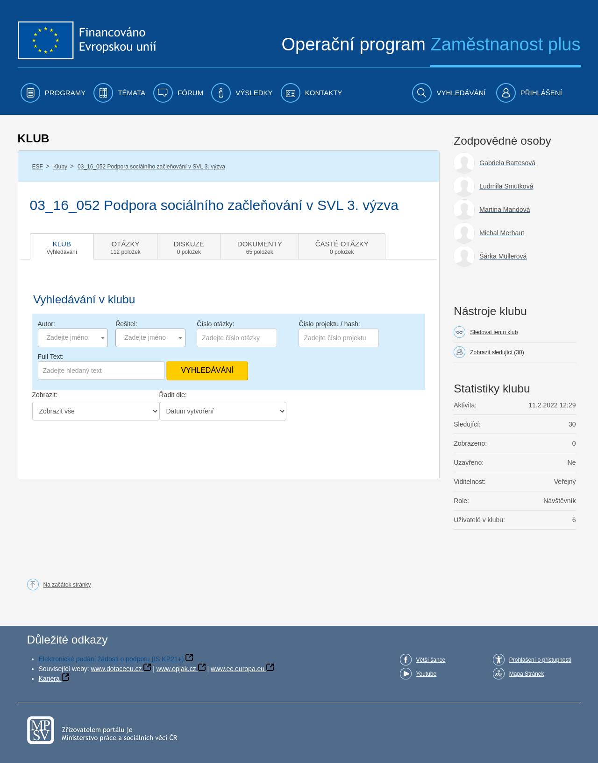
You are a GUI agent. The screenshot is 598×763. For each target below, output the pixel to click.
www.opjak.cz (176, 668)
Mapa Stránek (526, 674)
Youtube (426, 674)
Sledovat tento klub (494, 332)
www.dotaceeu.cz (116, 668)
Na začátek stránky (67, 584)
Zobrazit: (44, 395)
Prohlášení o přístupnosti (540, 660)
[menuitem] (53, 92)
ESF (37, 166)
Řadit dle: (173, 395)
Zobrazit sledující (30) (497, 352)
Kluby (60, 166)
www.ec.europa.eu (237, 668)
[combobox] (73, 338)
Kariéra (49, 678)
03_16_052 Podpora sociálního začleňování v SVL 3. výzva (151, 166)
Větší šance (431, 660)
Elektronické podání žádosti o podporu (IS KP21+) (111, 659)
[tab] (62, 246)
